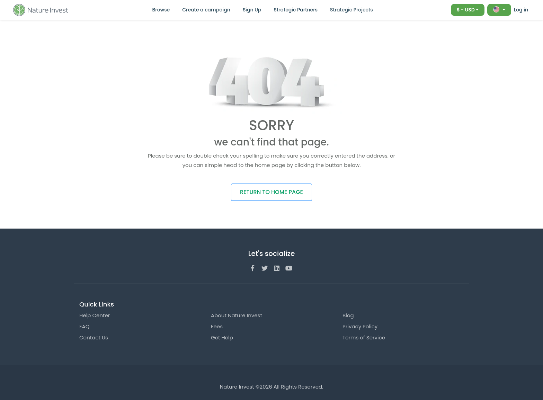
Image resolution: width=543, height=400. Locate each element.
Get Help (222, 337)
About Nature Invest (236, 315)
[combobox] (468, 10)
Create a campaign (206, 9)
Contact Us (93, 337)
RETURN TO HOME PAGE (271, 192)
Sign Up (252, 9)
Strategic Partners (296, 9)
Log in (521, 9)
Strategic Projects (351, 9)
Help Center (94, 315)
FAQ (84, 326)
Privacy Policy (359, 326)
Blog (348, 315)
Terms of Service (363, 337)
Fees (217, 326)
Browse (161, 9)
